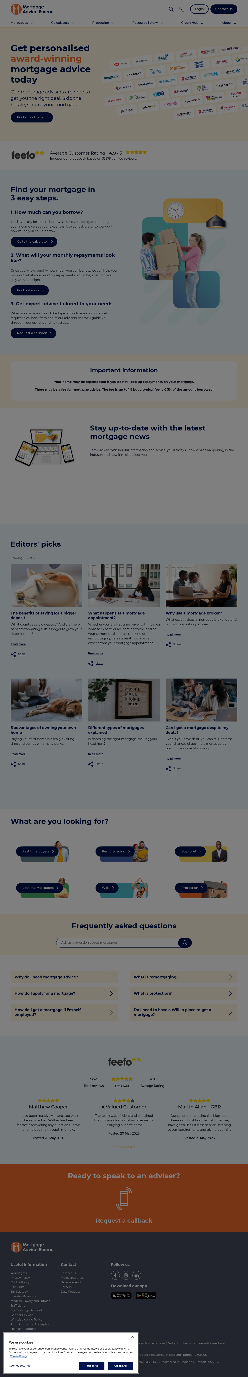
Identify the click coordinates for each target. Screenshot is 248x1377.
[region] (71, 1353)
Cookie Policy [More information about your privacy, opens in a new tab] (18, 1356)
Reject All (92, 1365)
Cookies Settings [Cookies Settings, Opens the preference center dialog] (19, 1365)
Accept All (120, 1365)
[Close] (132, 1336)
